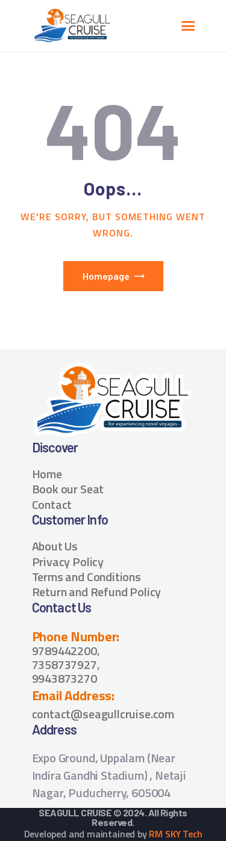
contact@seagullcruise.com (103, 713)
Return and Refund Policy (97, 591)
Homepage (106, 276)
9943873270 (64, 678)
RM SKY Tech (175, 834)
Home (47, 473)
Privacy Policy (68, 561)
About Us (55, 546)
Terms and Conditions (86, 576)
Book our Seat (68, 488)
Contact (52, 504)
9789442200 (64, 650)
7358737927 (64, 664)
